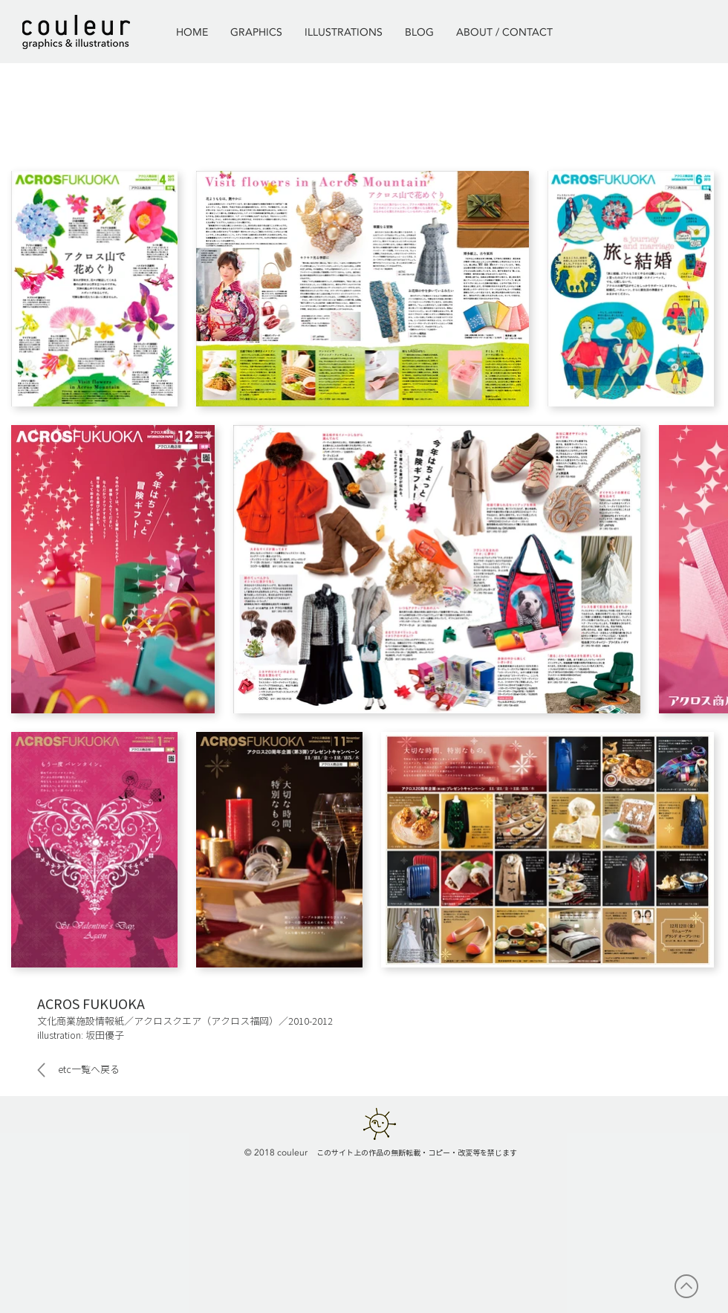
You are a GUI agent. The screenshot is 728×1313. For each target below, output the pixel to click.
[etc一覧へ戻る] (84, 1070)
